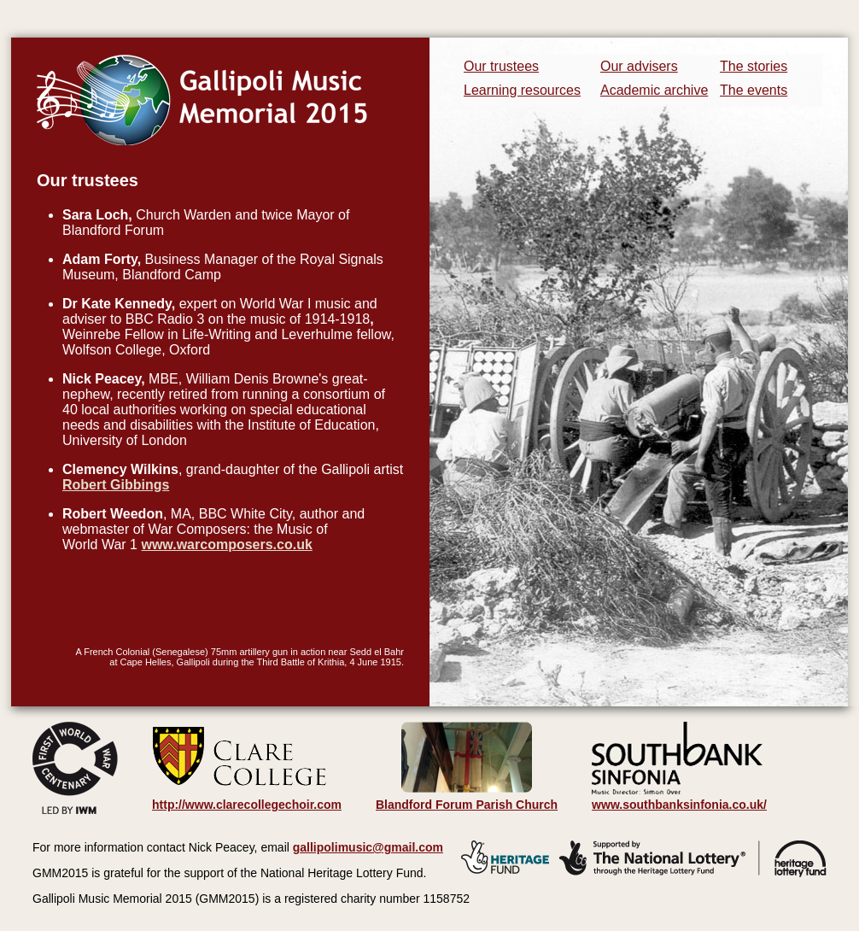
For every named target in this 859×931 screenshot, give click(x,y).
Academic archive (654, 90)
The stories (753, 66)
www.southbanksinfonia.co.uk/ (679, 799)
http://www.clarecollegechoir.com (247, 804)
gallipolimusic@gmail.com (368, 847)
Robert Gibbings (115, 484)
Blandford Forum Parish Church (467, 804)
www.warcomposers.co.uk (226, 544)
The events (753, 90)
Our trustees (501, 66)
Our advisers (639, 66)
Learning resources (522, 90)
